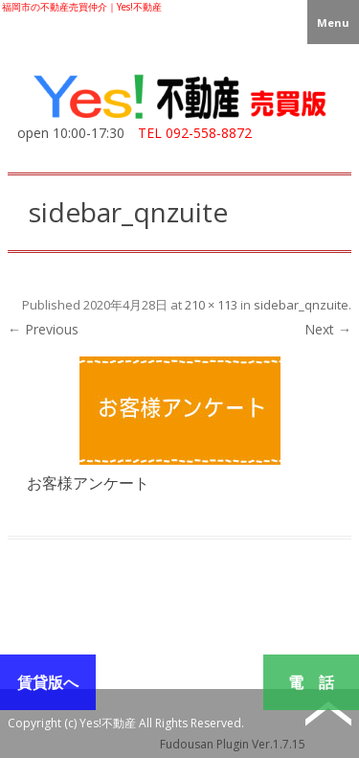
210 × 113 (211, 304)
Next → (327, 329)
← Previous (43, 329)
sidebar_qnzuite (301, 304)
